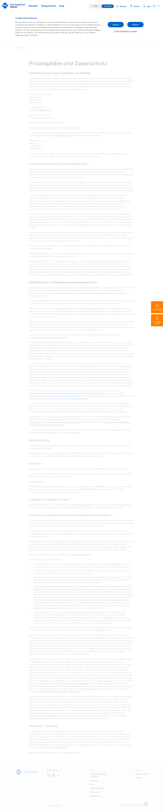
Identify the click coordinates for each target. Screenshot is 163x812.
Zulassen (115, 25)
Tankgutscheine (48, 6)
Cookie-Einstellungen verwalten (125, 31)
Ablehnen (135, 25)
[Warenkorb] (154, 6)
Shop (61, 6)
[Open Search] (159, 6)
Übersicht (33, 6)
